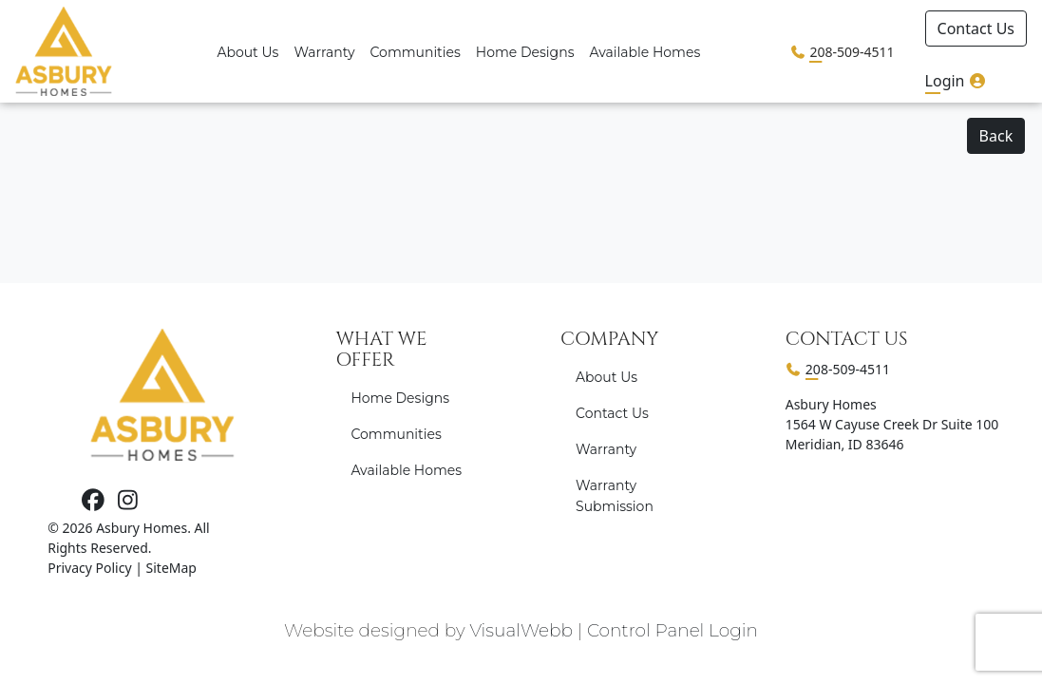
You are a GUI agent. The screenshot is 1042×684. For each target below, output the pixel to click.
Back (996, 135)
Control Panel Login (672, 630)
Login (956, 80)
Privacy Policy (89, 568)
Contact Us (976, 28)
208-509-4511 (851, 52)
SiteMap (171, 568)
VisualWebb (521, 630)
